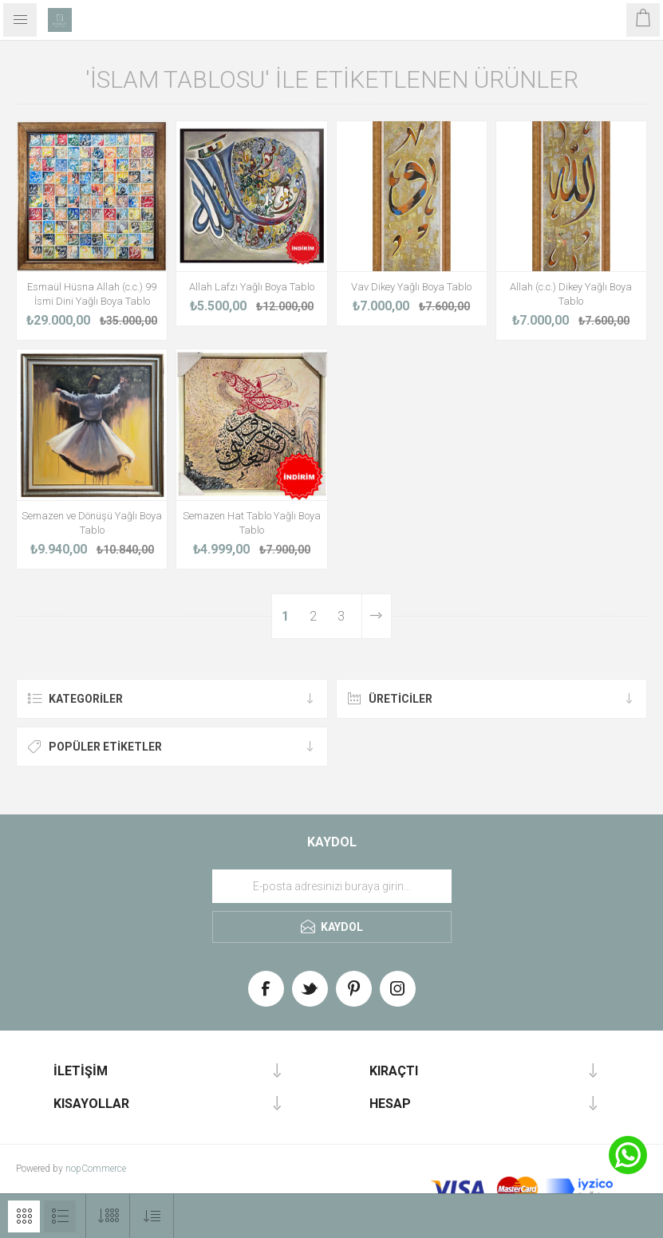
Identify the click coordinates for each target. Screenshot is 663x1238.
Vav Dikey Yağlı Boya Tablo (411, 287)
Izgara (24, 1216)
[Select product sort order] (152, 1216)
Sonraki (376, 616)
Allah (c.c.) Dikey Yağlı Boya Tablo (571, 294)
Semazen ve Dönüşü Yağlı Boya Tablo (92, 523)
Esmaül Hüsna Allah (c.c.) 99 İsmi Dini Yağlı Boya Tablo (91, 294)
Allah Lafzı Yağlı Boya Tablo (251, 287)
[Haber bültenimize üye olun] (332, 886)
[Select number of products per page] (108, 1216)
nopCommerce (95, 1168)
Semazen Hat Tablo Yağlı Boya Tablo (252, 523)
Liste (60, 1216)
